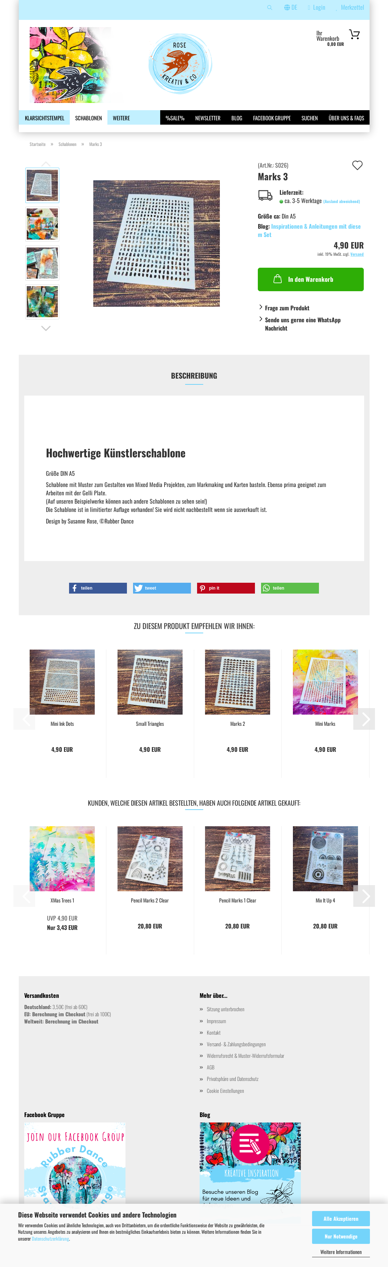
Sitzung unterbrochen (225, 1021)
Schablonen (88, 118)
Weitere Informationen (341, 1251)
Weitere (121, 118)
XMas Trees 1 (62, 912)
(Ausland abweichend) (341, 213)
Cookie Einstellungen (225, 1102)
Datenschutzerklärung (50, 1238)
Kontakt (214, 1044)
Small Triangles (150, 735)
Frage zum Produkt (287, 320)
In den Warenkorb (302, 291)
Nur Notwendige (341, 1236)
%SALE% (175, 118)
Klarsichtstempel (44, 118)
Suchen (310, 118)
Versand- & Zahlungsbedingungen (236, 1056)
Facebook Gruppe (272, 118)
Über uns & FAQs (346, 118)
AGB (210, 1079)
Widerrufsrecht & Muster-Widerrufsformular (245, 1068)
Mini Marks (325, 735)
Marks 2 (237, 735)
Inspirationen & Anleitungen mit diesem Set (309, 242)
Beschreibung (194, 387)
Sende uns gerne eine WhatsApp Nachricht (303, 336)
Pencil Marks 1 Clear (237, 912)
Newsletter (208, 118)
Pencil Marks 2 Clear (150, 912)
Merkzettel (350, 7)
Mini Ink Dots (62, 735)
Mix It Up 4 (325, 912)
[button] (46, 341)
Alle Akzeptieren (341, 1218)
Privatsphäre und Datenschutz (233, 1091)
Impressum (216, 1033)
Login (316, 7)
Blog (236, 118)
